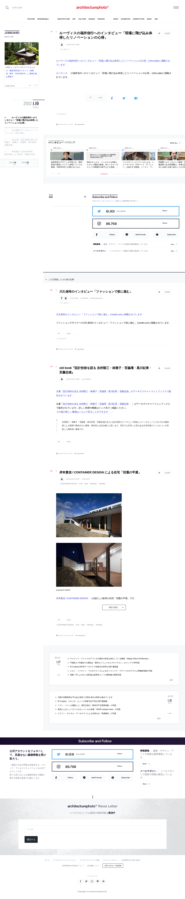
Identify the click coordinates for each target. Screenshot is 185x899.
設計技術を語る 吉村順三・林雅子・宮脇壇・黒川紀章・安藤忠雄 (95, 404)
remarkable (96, 298)
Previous (30, 85)
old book (86, 379)
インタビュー (65, 49)
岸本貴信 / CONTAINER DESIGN (72, 598)
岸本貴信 (102, 484)
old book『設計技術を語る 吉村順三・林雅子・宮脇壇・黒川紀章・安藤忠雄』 (21, 142)
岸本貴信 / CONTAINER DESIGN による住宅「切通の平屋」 (20, 153)
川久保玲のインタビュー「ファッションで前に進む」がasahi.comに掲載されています (99, 314)
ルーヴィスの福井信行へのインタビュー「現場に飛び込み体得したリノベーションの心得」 (21, 120)
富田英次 (93, 484)
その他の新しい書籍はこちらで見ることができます (82, 412)
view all (174, 143)
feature (86, 479)
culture (74, 298)
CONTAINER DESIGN (68, 484)
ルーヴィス (61, 73)
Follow (164, 211)
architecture (72, 45)
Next (35, 85)
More (172, 244)
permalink (80, 124)
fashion (84, 298)
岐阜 (86, 484)
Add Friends (140, 234)
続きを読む (113, 607)
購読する (31, 839)
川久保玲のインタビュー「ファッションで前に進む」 (20, 131)
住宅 (81, 484)
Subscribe (171, 234)
